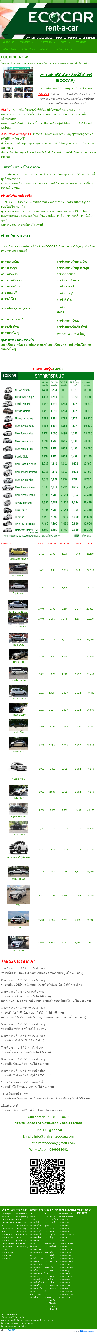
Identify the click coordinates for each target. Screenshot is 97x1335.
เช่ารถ (17, 63)
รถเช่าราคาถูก (28, 63)
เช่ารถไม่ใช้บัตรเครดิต (78, 63)
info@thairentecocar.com (54, 1136)
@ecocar (55, 1130)
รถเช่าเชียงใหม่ (44, 63)
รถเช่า (10, 63)
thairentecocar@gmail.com (53, 1143)
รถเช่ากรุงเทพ (59, 63)
